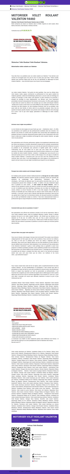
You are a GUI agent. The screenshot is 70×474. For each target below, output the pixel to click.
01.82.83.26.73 (38, 436)
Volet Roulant (36, 454)
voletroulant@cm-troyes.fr (40, 434)
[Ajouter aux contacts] (40, 2)
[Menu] (43, 2)
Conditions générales (25, 471)
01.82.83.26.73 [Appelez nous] (31, 2)
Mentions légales (13, 471)
